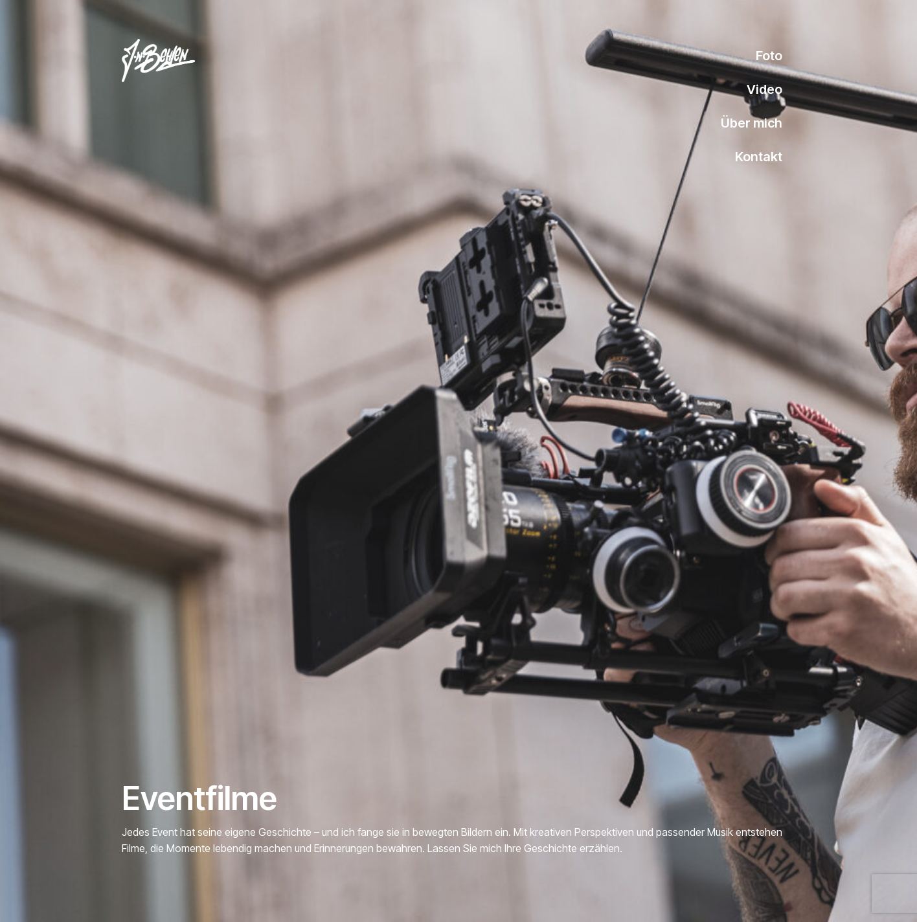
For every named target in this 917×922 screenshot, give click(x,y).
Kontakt (758, 156)
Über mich (751, 123)
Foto (769, 55)
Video (764, 89)
